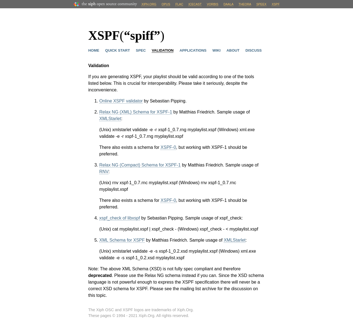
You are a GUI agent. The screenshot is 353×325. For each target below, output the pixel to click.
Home (93, 50)
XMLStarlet (110, 118)
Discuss (253, 50)
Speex (261, 4)
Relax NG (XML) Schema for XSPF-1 (135, 112)
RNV (103, 171)
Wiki (216, 50)
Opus (166, 4)
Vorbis (212, 4)
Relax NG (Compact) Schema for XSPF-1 (140, 165)
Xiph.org (148, 4)
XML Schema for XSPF (122, 240)
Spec (141, 50)
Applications (193, 50)
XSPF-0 (168, 147)
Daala (228, 4)
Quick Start (117, 50)
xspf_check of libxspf (119, 218)
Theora (245, 4)
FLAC (179, 4)
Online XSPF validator (121, 101)
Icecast (194, 4)
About (232, 50)
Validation (162, 50)
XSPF (276, 4)
